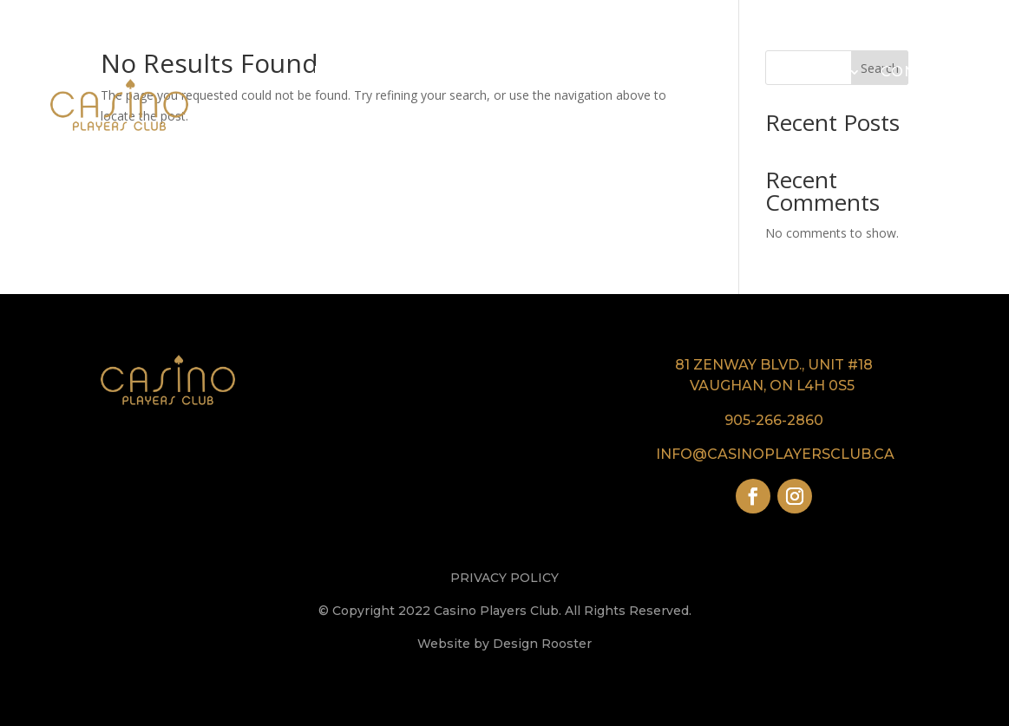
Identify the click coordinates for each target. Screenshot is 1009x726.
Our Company (444, 71)
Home (338, 71)
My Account (887, 137)
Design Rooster (542, 643)
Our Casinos (580, 71)
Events (812, 71)
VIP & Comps (709, 71)
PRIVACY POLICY (504, 577)
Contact (920, 71)
